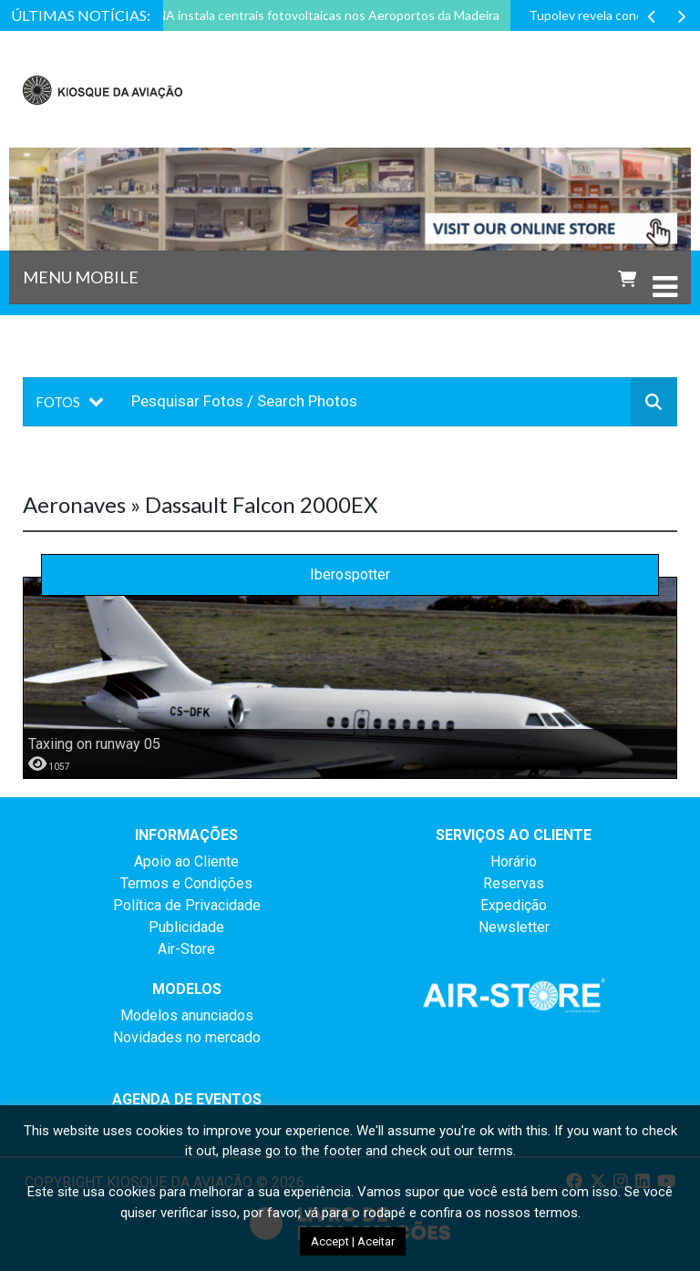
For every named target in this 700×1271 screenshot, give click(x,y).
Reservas (513, 883)
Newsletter (514, 927)
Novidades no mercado (187, 1037)
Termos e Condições (186, 883)
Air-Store (186, 949)
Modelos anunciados (186, 1015)
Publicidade (186, 927)
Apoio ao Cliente (186, 861)
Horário (513, 861)
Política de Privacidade (187, 905)
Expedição (513, 905)
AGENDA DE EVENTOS (187, 1099)
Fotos (58, 402)
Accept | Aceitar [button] (353, 1241)
